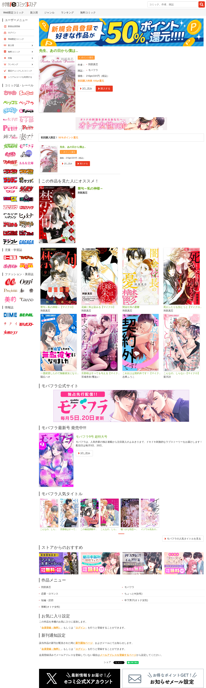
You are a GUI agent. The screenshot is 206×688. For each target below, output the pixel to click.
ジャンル (49, 12)
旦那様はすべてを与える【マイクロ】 (100, 373)
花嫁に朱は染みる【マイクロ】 (98, 307)
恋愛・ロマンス (49, 593)
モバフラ (93, 70)
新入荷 (34, 12)
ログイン (80, 627)
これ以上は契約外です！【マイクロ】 (141, 373)
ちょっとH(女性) (133, 593)
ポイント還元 (87, 57)
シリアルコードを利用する (20, 77)
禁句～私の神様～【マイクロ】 (57, 307)
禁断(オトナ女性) (50, 606)
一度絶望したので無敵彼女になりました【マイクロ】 (59, 373)
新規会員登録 (14, 26)
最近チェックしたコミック (20, 71)
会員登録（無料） (51, 627)
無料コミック (88, 12)
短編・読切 (47, 600)
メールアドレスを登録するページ (118, 655)
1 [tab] (121, 533)
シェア (107, 662)
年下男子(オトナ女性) (136, 600)
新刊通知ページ (84, 643)
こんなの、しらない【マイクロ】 (182, 373)
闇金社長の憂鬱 (130, 307)
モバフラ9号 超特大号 (91, 436)
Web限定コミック (13, 12)
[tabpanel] (49, 515)
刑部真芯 (93, 64)
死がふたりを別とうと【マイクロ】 (183, 307)
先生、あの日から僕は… (73, 147)
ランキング (67, 12)
